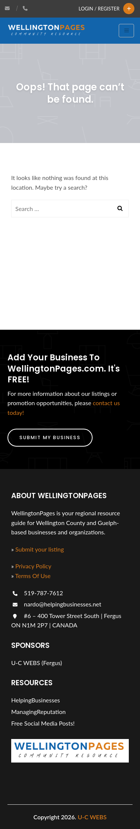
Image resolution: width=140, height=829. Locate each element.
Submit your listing (39, 549)
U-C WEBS (92, 816)
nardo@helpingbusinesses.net (56, 604)
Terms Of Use (33, 575)
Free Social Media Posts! (43, 723)
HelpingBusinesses (35, 700)
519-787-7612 (37, 592)
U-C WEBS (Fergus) (36, 662)
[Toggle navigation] (126, 30)
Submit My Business (50, 437)
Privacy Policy (33, 565)
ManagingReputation (38, 711)
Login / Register (99, 9)
